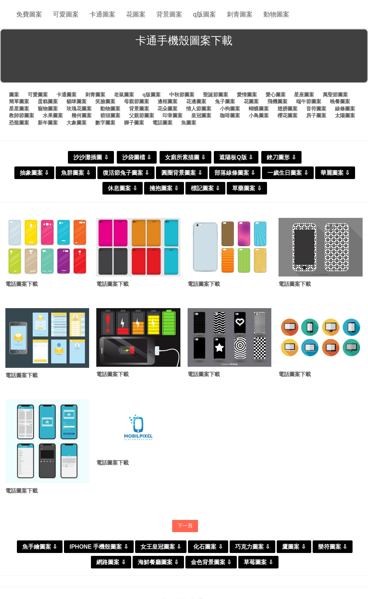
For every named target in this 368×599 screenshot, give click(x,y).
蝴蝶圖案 (259, 108)
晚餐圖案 (340, 101)
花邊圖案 (196, 101)
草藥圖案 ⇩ (246, 188)
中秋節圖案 (181, 94)
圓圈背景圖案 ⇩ (181, 173)
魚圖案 (188, 122)
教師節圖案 (21, 115)
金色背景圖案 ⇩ (211, 562)
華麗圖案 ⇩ (335, 173)
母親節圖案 (136, 101)
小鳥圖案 (259, 115)
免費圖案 (29, 14)
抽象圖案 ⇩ (34, 173)
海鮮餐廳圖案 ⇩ (158, 562)
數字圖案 (105, 122)
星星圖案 (19, 108)
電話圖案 (162, 122)
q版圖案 (204, 14)
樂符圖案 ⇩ (332, 547)
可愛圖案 (66, 14)
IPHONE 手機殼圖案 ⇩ (98, 547)
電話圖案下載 (21, 284)
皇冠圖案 (201, 115)
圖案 (14, 94)
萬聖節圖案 (335, 94)
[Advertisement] (184, 66)
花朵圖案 (167, 108)
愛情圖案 (247, 94)
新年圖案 (48, 122)
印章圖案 (172, 115)
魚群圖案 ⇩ (75, 173)
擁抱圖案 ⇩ (164, 188)
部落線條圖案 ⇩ (235, 173)
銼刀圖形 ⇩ (281, 157)
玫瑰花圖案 (79, 108)
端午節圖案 (308, 101)
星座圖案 (304, 94)
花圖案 (136, 14)
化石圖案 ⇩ (207, 547)
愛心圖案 (276, 94)
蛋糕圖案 (48, 101)
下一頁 (185, 526)
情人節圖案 (198, 108)
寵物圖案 (48, 108)
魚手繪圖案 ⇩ (39, 547)
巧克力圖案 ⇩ (252, 547)
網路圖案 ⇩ (110, 562)
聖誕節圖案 (215, 94)
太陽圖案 (345, 115)
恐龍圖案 (19, 122)
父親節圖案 (141, 115)
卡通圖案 (102, 14)
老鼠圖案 (124, 94)
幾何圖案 (82, 115)
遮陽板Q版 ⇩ (236, 157)
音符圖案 (316, 108)
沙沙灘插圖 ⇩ (90, 157)
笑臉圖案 (105, 101)
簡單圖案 (19, 101)
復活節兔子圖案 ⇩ (126, 173)
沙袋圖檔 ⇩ (136, 157)
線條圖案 (345, 108)
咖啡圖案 (230, 115)
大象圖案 (76, 122)
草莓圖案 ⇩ (258, 562)
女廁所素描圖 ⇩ (185, 157)
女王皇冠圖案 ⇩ (161, 547)
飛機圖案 (277, 101)
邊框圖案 (167, 101)
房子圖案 (316, 115)
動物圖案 (276, 14)
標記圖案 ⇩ (205, 188)
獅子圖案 (134, 122)
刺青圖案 (240, 14)
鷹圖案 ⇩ (293, 547)
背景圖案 (169, 14)
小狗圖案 (230, 108)
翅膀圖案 (287, 108)
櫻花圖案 (287, 115)
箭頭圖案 (110, 115)
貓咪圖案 (76, 101)
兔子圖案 (225, 101)
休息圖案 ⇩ (122, 188)
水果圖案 (53, 115)
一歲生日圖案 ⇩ (287, 173)
